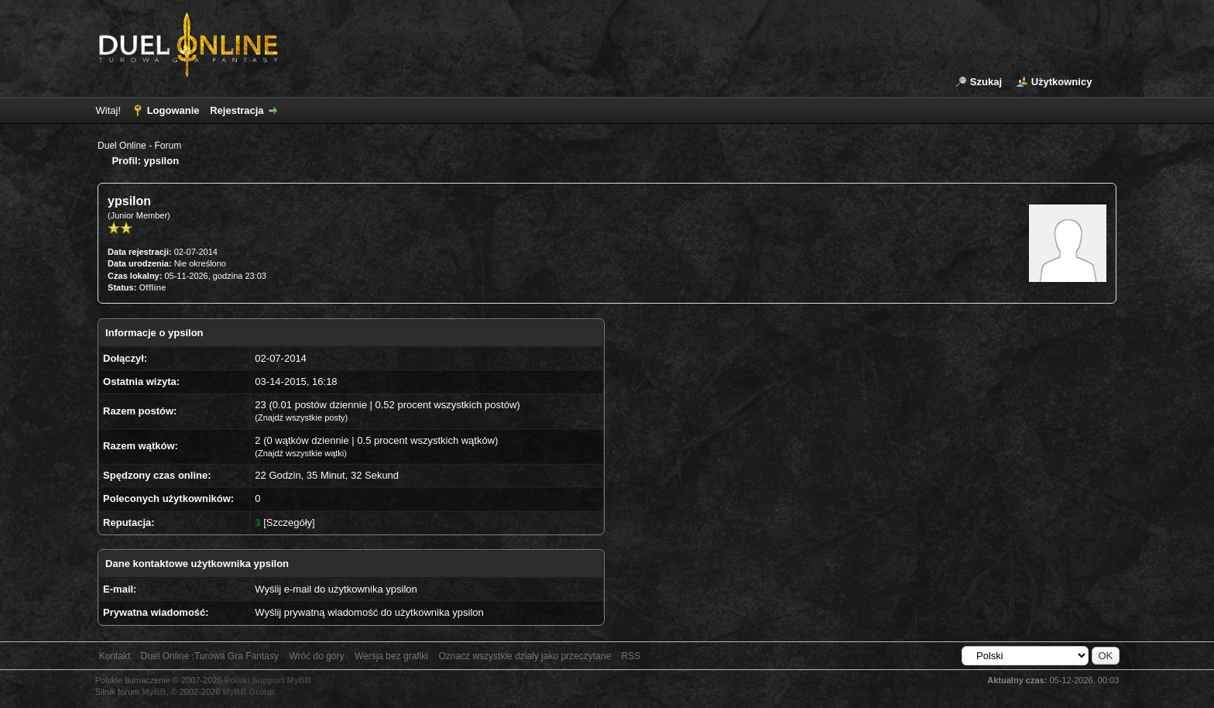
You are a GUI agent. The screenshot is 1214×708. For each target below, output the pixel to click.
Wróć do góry (316, 656)
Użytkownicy (1061, 82)
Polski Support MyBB (268, 680)
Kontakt (115, 656)
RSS (630, 656)
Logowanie (173, 110)
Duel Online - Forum (139, 145)
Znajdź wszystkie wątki (301, 453)
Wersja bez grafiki (391, 656)
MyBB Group (248, 691)
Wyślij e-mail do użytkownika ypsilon (336, 589)
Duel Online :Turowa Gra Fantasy (210, 656)
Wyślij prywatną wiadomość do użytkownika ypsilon (369, 612)
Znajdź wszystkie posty (301, 417)
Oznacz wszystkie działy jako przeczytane (524, 656)
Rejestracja (236, 110)
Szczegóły (289, 522)
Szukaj (986, 82)
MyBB (154, 691)
